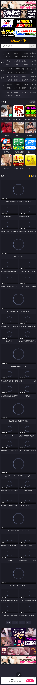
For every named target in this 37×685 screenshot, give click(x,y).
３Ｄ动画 (33, 61)
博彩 (2, 54)
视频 (2, 62)
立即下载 (30, 681)
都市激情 (9, 84)
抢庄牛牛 (33, 56)
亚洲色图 (17, 77)
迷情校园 (9, 88)
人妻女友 (25, 84)
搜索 (32, 46)
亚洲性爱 (9, 69)
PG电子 (9, 53)
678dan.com (18, 41)
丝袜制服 (17, 64)
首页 (8, 622)
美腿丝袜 (9, 80)
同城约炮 (9, 92)
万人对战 (25, 53)
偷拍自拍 (17, 69)
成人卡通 (25, 69)
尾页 (28, 622)
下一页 (22, 622)
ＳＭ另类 (33, 64)
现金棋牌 (25, 56)
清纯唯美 (17, 80)
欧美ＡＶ (25, 61)
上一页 (15, 622)
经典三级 (17, 72)
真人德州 (17, 53)
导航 (2, 94)
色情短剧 (17, 96)
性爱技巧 (33, 88)
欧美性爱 (33, 69)
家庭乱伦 (17, 84)
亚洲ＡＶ (9, 61)
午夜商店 (17, 92)
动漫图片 (33, 77)
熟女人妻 (9, 64)
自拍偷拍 (17, 61)
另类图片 (33, 80)
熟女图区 (25, 80)
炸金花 (17, 56)
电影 (2, 70)
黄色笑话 (25, 88)
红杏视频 (9, 96)
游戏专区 (33, 53)
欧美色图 (25, 77)
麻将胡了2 (9, 56)
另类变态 (33, 72)
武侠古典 (33, 84)
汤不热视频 (33, 92)
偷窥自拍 (9, 77)
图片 (2, 78)
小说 (2, 86)
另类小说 (17, 88)
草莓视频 (25, 92)
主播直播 (25, 64)
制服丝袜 (9, 72)
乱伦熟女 (25, 72)
